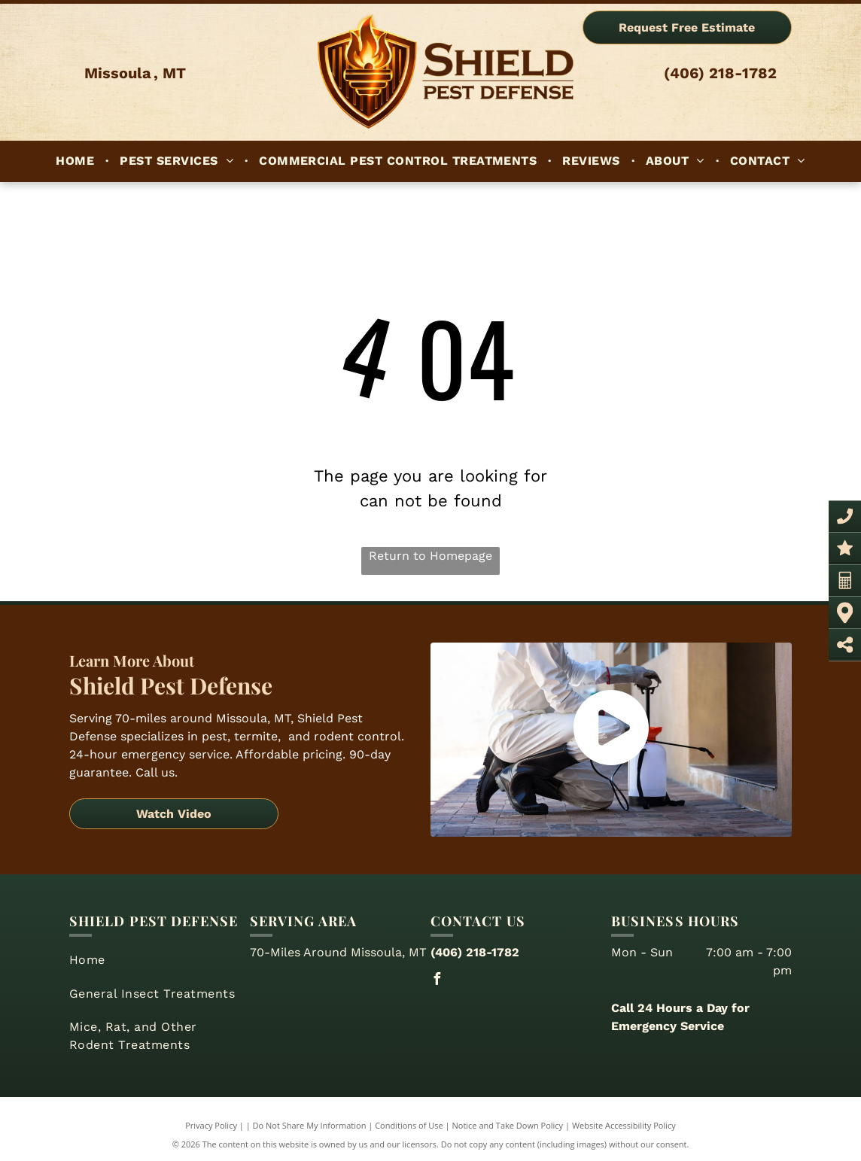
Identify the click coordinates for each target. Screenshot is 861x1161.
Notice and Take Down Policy (508, 1125)
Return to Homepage (430, 556)
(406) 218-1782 (720, 73)
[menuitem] (76, 161)
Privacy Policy (211, 1125)
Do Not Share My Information (310, 1125)
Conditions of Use (409, 1125)
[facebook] (436, 980)
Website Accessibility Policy (624, 1125)
